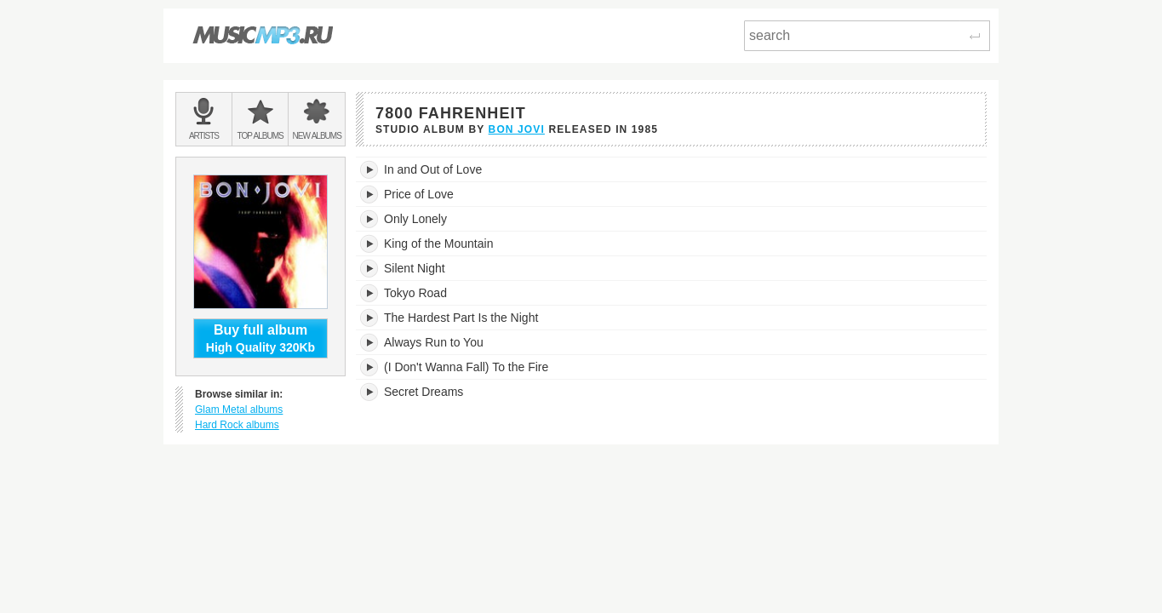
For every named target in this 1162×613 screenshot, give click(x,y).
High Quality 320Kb (260, 338)
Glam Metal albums (239, 409)
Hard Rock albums (237, 425)
